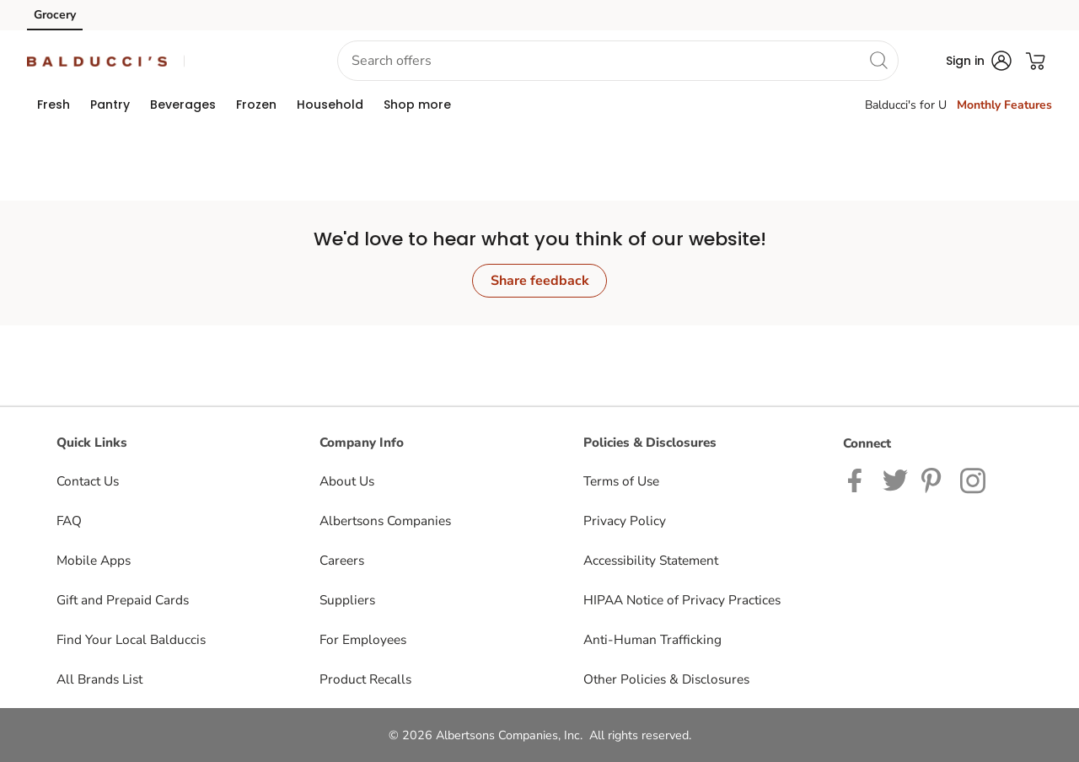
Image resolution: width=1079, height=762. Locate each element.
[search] (878, 60)
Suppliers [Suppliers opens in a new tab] (347, 600)
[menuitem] (53, 104)
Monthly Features (1004, 105)
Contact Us (87, 481)
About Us (346, 481)
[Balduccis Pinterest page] (934, 479)
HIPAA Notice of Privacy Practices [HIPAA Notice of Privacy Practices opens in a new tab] (682, 600)
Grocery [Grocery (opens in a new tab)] (55, 15)
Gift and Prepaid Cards (122, 600)
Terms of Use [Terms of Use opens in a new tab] (621, 481)
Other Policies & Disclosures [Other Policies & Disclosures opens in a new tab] (666, 679)
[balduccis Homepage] (97, 61)
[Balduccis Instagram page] (974, 479)
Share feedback (540, 280)
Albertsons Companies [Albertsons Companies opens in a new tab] (385, 520)
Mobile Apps (93, 560)
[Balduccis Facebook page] (858, 479)
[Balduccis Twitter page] (895, 479)
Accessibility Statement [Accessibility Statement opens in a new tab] (650, 560)
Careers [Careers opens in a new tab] (341, 560)
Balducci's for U (906, 105)
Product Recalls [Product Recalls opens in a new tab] (365, 679)
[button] (238, 61)
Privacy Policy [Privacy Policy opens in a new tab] (624, 520)
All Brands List (99, 679)
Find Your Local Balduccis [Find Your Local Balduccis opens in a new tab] (131, 639)
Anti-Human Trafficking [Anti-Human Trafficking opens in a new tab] (652, 639)
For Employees (362, 639)
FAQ (69, 520)
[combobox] (618, 60)
